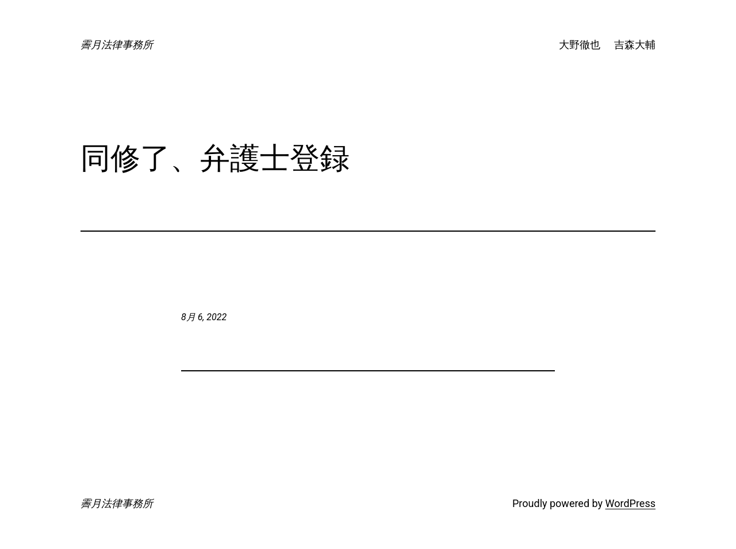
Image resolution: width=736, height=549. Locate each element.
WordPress (630, 503)
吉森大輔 (635, 45)
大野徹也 (579, 45)
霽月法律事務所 (116, 45)
